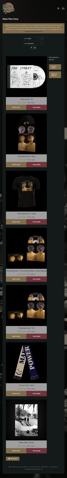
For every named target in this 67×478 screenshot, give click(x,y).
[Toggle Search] (58, 8)
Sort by (27, 38)
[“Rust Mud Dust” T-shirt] (26, 172)
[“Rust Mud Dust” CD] (26, 286)
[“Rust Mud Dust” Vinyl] (26, 114)
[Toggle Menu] (63, 8)
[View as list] (35, 47)
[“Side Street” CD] (26, 57)
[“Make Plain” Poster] (26, 401)
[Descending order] (42, 38)
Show (29, 43)
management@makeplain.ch (33, 31)
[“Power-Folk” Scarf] (26, 343)
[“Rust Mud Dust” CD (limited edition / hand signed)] (26, 229)
